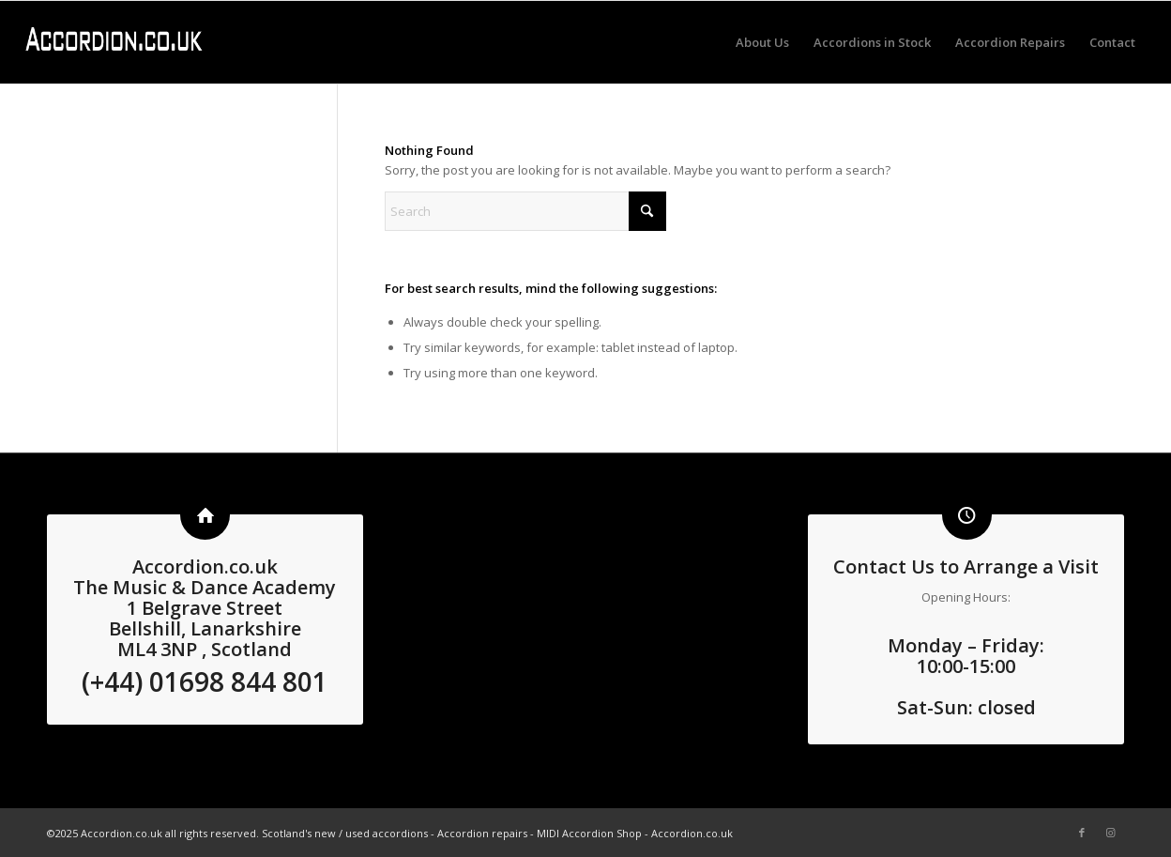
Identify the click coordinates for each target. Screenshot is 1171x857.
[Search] (525, 211)
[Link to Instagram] (1110, 833)
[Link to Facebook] (1082, 833)
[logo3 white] (113, 42)
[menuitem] (762, 42)
